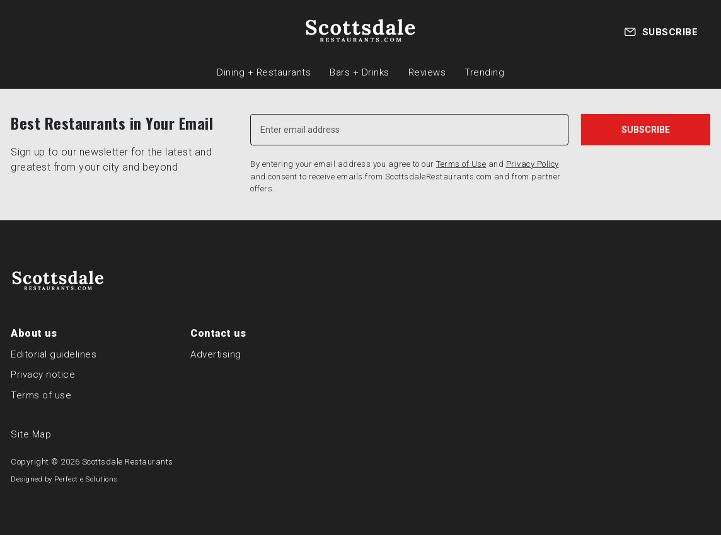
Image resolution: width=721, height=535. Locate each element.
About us (34, 333)
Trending (484, 72)
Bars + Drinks (359, 72)
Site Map (31, 434)
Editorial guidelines (53, 354)
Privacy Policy (532, 164)
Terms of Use (461, 164)
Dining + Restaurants (264, 72)
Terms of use (41, 395)
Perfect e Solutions (86, 479)
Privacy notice (43, 374)
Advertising (215, 354)
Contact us (218, 333)
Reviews (427, 72)
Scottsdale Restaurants (127, 461)
